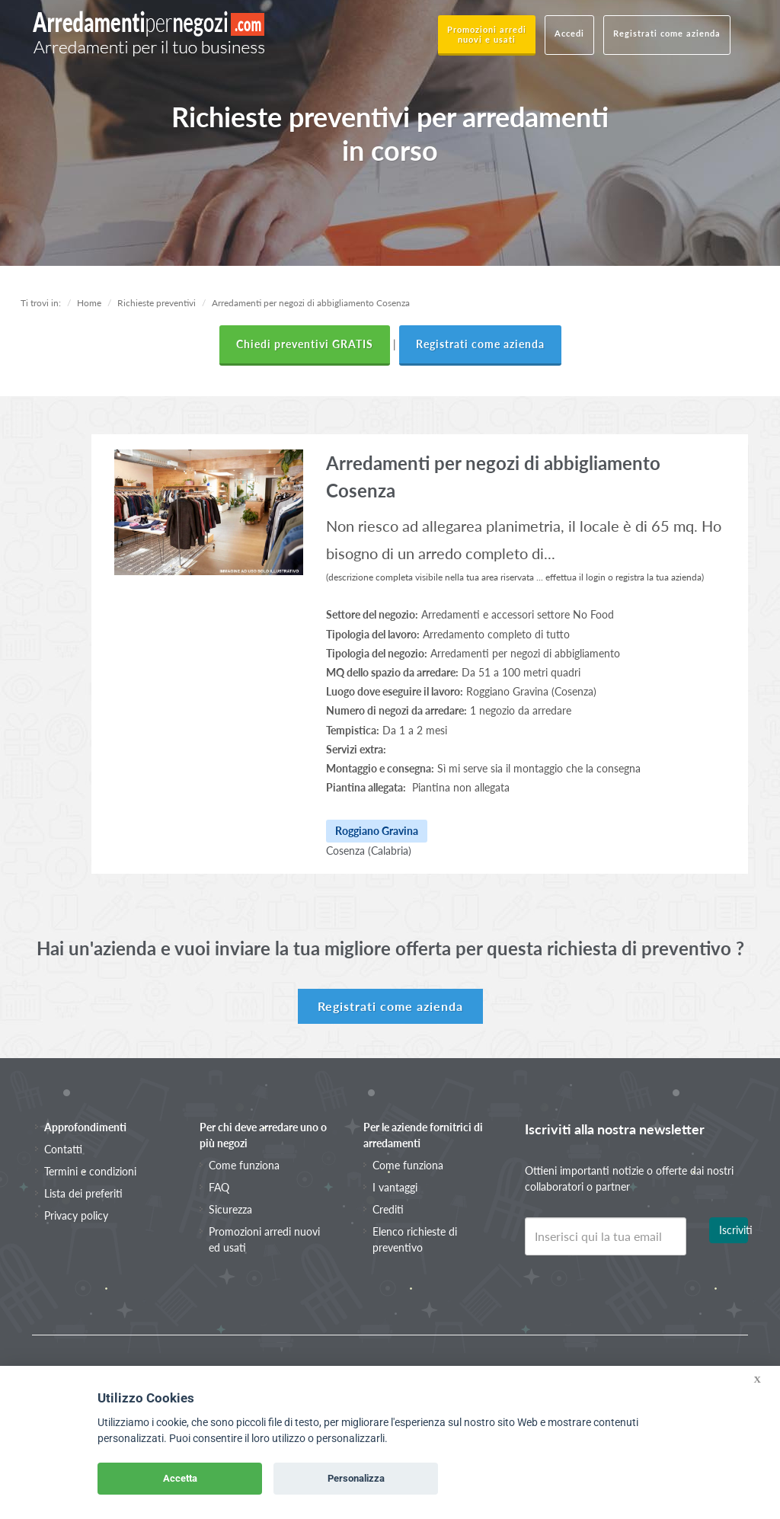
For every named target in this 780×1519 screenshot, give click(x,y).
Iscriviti (733, 1229)
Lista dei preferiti (83, 1193)
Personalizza (356, 1478)
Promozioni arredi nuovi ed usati (264, 1239)
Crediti (388, 1209)
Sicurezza (230, 1209)
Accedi (569, 33)
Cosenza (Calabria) (368, 850)
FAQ (219, 1187)
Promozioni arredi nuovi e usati (486, 34)
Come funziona (244, 1165)
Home (89, 303)
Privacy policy (76, 1215)
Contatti (63, 1149)
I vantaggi (394, 1187)
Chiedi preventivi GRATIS (304, 343)
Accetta (180, 1478)
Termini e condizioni (90, 1171)
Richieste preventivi (156, 303)
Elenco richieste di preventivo (414, 1239)
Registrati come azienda (667, 33)
